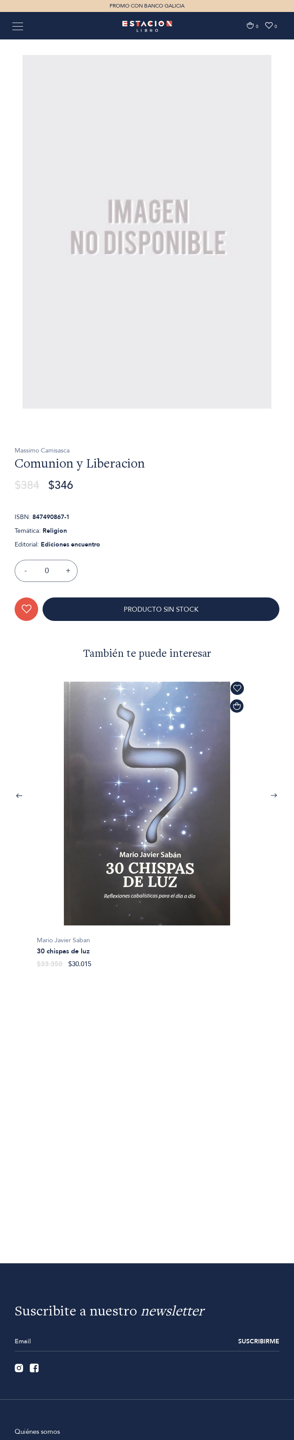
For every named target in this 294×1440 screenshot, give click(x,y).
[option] (147, 278)
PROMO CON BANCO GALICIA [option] (147, 5)
